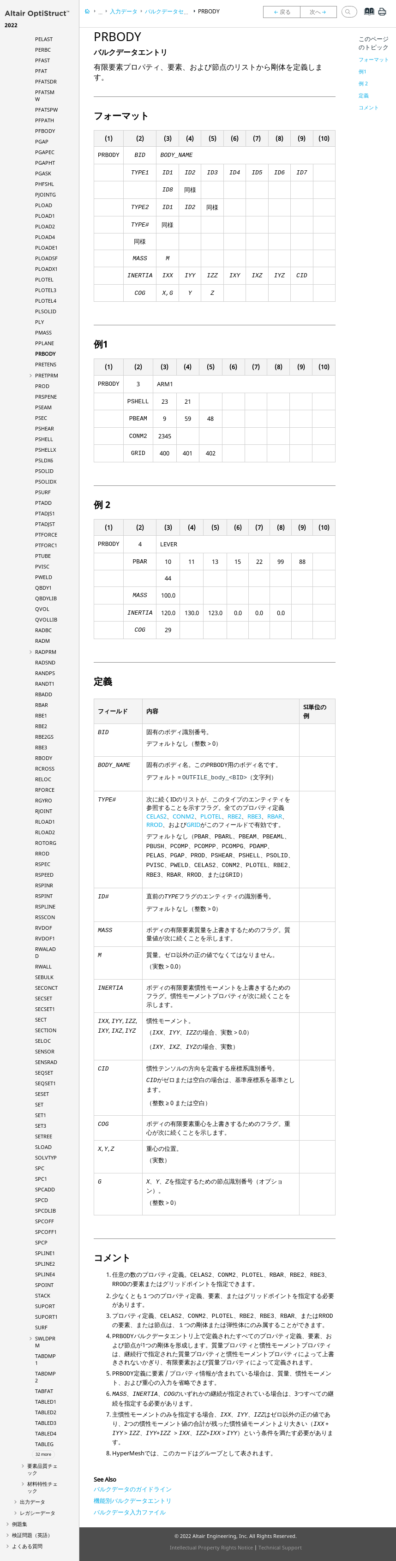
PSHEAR (44, 428)
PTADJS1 (45, 513)
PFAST (42, 60)
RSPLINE (45, 906)
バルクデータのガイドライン (133, 1489)
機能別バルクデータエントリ (133, 1500)
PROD (42, 386)
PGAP (41, 141)
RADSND (45, 662)
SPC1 (41, 1178)
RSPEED (44, 874)
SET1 (40, 1115)
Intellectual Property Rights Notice (211, 1547)
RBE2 (41, 726)
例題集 (19, 1523)
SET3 (40, 1125)
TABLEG (44, 1444)
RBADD (43, 694)
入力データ (124, 11)
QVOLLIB (46, 619)
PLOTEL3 (45, 290)
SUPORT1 (46, 1316)
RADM (42, 640)
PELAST (44, 39)
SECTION (45, 1030)
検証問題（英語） (32, 1534)
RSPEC (42, 864)
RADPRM (45, 651)
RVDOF (43, 927)
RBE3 (41, 747)
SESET (42, 1093)
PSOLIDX (45, 481)
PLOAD (43, 205)
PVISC (42, 566)
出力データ (32, 1501)
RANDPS (45, 673)
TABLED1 (45, 1401)
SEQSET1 (45, 1083)
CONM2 (183, 816)
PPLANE (44, 343)
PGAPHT (45, 162)
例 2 (363, 83)
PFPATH (44, 120)
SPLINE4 (45, 1274)
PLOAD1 (45, 215)
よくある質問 (27, 1546)
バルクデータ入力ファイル (130, 1512)
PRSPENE (46, 396)
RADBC (43, 630)
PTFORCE (46, 534)
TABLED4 (45, 1433)
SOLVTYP (46, 1157)
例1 (362, 71)
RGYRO (43, 800)
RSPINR (44, 885)
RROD (42, 853)
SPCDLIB (45, 1210)
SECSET (43, 998)
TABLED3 (45, 1422)
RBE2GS (44, 736)
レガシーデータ (37, 1512)
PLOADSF (46, 258)
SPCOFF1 (46, 1231)
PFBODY (45, 130)
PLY (39, 321)
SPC (39, 1168)
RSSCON (45, 917)
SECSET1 (45, 1008)
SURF (41, 1327)
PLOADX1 (46, 268)
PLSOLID (45, 311)
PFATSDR (46, 81)
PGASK (43, 173)
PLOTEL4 (45, 300)
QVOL (42, 608)
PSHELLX (45, 449)
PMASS (43, 332)
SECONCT (46, 987)
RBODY (43, 757)
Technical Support (280, 1547)
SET (39, 1104)
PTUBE (43, 555)
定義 (364, 95)
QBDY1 (43, 587)
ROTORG (45, 842)
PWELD (43, 577)
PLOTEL (44, 279)
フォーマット (374, 59)
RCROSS (44, 768)
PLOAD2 (45, 226)
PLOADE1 (46, 247)
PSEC (41, 417)
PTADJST (45, 523)
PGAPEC (44, 152)
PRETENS (45, 364)
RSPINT (44, 895)
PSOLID (44, 470)
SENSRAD (46, 1062)
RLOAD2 (45, 832)
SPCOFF (44, 1221)
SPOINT (44, 1284)
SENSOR (44, 1051)
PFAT (41, 70)
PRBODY (45, 353)
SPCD (41, 1199)
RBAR (41, 704)
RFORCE (44, 789)
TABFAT (44, 1391)
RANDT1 (44, 683)
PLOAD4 (45, 236)
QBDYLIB (46, 598)
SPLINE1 (45, 1253)
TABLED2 (45, 1412)
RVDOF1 (45, 938)
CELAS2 (156, 816)
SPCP (41, 1242)
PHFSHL (44, 183)
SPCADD (45, 1189)
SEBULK (44, 977)
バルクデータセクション (175, 11)
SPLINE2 (45, 1263)
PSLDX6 (44, 460)
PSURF (43, 492)
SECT (41, 1019)
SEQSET (44, 1072)
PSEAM (43, 407)
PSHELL (44, 439)
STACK (42, 1295)
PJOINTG (45, 194)
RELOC (43, 779)
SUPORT (45, 1306)
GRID (193, 824)
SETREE (43, 1136)
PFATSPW (46, 109)
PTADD (43, 502)
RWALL (43, 966)
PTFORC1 (46, 545)
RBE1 (41, 715)
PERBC (43, 49)
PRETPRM (46, 375)
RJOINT (43, 810)
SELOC (43, 1040)
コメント (369, 107)
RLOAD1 (45, 821)
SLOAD (43, 1146)
